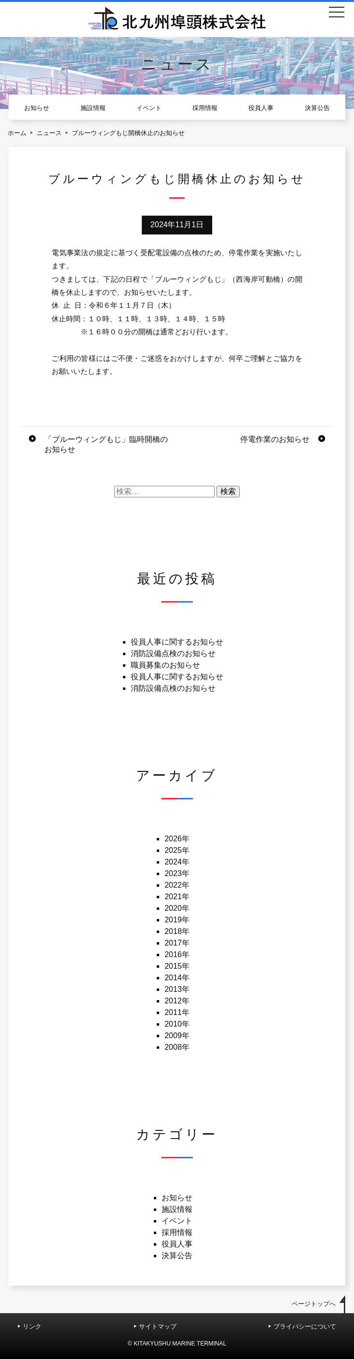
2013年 (177, 989)
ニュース (49, 133)
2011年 (177, 1012)
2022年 (177, 885)
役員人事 (260, 107)
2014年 (177, 978)
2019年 (177, 920)
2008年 (177, 1047)
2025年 (177, 850)
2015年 (177, 966)
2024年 (177, 862)
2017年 (177, 943)
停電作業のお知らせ (275, 439)
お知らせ (36, 107)
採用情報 (205, 107)
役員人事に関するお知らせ (177, 642)
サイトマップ (158, 1326)
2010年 (177, 1024)
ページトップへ (314, 1303)
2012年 (177, 1001)
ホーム (17, 133)
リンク (32, 1326)
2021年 (177, 896)
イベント (149, 107)
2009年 (177, 1035)
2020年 (177, 908)
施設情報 (93, 107)
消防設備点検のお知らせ (173, 653)
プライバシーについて (304, 1326)
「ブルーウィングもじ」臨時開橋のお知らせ (106, 444)
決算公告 (317, 107)
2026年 (177, 839)
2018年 (177, 931)
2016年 (177, 954)
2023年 (177, 873)
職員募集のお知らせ (165, 665)
